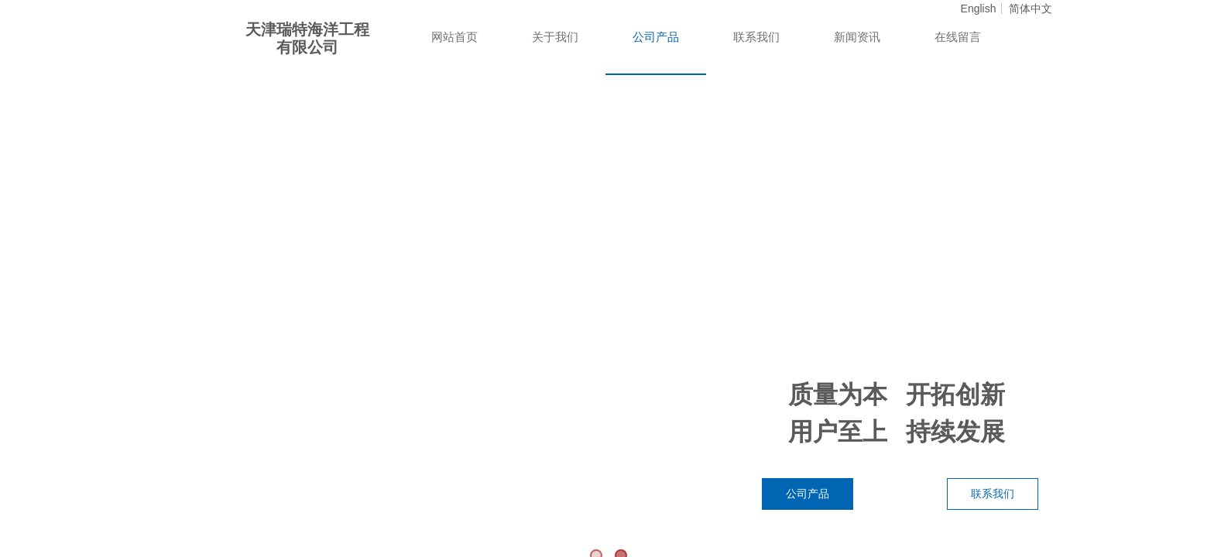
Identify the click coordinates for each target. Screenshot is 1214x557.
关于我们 (555, 37)
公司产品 (656, 37)
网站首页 (454, 37)
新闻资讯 (857, 37)
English (978, 8)
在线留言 (958, 37)
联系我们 (756, 37)
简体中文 (1030, 8)
